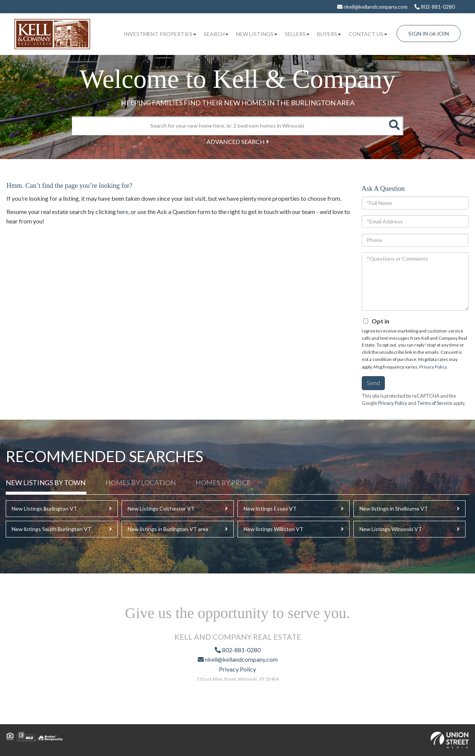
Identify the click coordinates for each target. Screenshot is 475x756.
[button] (393, 125)
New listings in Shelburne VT (393, 508)
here (122, 211)
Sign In (418, 33)
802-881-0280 (434, 6)
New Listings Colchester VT (161, 508)
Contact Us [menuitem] (367, 34)
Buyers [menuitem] (329, 34)
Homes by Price (223, 482)
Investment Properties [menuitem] (160, 34)
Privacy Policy (433, 367)
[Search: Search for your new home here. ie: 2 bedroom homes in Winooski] (228, 125)
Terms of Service (434, 403)
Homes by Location (140, 482)
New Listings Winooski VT (390, 529)
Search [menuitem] (216, 34)
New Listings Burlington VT (44, 508)
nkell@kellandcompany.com (372, 6)
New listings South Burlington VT (51, 529)
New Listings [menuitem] (256, 34)
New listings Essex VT (270, 508)
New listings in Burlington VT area (168, 529)
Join (442, 33)
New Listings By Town (46, 482)
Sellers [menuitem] (297, 34)
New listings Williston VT (273, 529)
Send (373, 382)
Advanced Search (235, 141)
